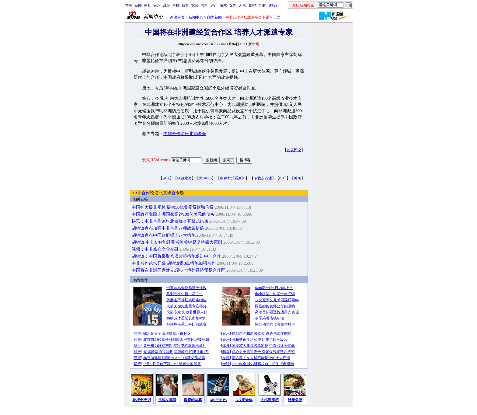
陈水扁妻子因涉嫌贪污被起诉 (167, 333)
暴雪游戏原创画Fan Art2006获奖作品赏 (174, 358)
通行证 (273, 5)
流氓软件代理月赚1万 (191, 352)
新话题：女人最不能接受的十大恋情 (261, 358)
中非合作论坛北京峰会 (184, 133)
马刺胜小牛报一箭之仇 (184, 294)
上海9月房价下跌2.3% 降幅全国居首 (172, 364)
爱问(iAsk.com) (156, 160)
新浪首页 (177, 17)
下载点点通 (263, 178)
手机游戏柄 (269, 400)
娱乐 (157, 5)
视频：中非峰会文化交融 (155, 249)
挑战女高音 (167, 400)
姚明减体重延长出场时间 (186, 318)
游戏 (223, 5)
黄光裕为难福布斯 (157, 346)
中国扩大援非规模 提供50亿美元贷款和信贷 (173, 207)
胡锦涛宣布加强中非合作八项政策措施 (168, 228)
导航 (262, 5)
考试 (226, 364)
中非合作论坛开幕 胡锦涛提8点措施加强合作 (174, 263)
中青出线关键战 (282, 346)
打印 (283, 178)
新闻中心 (196, 17)
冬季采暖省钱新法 (269, 318)
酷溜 (226, 352)
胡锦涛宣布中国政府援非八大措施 (164, 235)
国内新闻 (214, 17)
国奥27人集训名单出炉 (250, 346)
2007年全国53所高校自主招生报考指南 (263, 364)
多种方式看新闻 (232, 178)
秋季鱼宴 (295, 400)
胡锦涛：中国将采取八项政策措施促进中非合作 (176, 256)
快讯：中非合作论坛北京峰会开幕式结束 (170, 221)
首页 (128, 5)
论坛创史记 (142, 400)
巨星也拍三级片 (274, 339)
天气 (242, 5)
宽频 (194, 5)
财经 (166, 5)
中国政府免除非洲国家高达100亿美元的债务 (173, 214)
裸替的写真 (193, 400)
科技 (175, 5)
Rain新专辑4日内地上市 (274, 288)
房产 (214, 5)
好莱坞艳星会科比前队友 (186, 324)
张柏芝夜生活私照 (246, 339)
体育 (147, 5)
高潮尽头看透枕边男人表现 (277, 312)
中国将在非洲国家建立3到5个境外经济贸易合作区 (178, 270)
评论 (166, 178)
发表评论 (294, 150)
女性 (232, 5)
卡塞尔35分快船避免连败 (186, 288)
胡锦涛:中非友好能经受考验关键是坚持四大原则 (177, 242)
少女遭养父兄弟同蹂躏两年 (277, 300)
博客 (185, 5)
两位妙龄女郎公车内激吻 (275, 306)
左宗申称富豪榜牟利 (189, 346)
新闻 (138, 5)
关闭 (297, 178)
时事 (137, 333)
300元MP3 (218, 400)
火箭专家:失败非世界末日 (186, 312)
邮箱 (252, 5)
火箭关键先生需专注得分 (186, 306)
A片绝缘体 (244, 400)
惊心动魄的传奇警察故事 (275, 324)
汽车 (204, 5)
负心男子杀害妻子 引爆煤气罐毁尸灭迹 (263, 352)
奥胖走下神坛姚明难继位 (186, 300)
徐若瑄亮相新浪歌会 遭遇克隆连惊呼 (261, 333)
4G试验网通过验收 (158, 352)
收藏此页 (184, 178)
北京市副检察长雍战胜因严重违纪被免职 (176, 339)
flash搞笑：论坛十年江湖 (275, 294)
